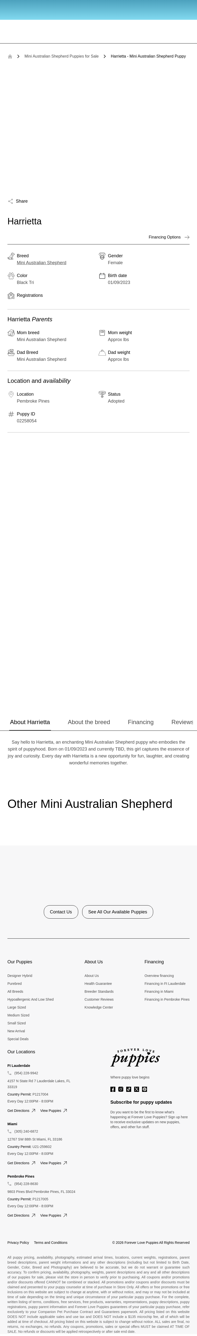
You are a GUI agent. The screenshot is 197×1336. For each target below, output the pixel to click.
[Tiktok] (128, 1089)
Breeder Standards (99, 991)
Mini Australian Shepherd (41, 262)
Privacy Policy (18, 1243)
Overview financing (159, 976)
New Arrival (16, 1031)
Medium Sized (18, 1015)
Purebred (14, 984)
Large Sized (16, 1007)
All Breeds (15, 991)
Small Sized (16, 1023)
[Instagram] (120, 1089)
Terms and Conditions (50, 1243)
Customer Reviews (99, 999)
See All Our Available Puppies (117, 911)
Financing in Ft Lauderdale (165, 984)
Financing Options (169, 237)
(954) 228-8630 (26, 1184)
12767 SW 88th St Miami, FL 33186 (34, 1139)
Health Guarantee (98, 984)
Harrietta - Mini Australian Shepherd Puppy (148, 56)
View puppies (54, 1111)
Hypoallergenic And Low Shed (30, 999)
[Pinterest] (144, 1089)
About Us (92, 976)
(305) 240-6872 (26, 1131)
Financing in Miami (159, 991)
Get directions (21, 1111)
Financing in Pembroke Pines (167, 999)
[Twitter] (136, 1089)
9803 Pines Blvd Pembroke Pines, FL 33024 (41, 1192)
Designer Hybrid (19, 976)
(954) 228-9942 (26, 1073)
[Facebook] (112, 1089)
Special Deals (18, 1039)
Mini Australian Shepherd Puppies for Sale (62, 56)
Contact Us (61, 911)
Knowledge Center (99, 1007)
